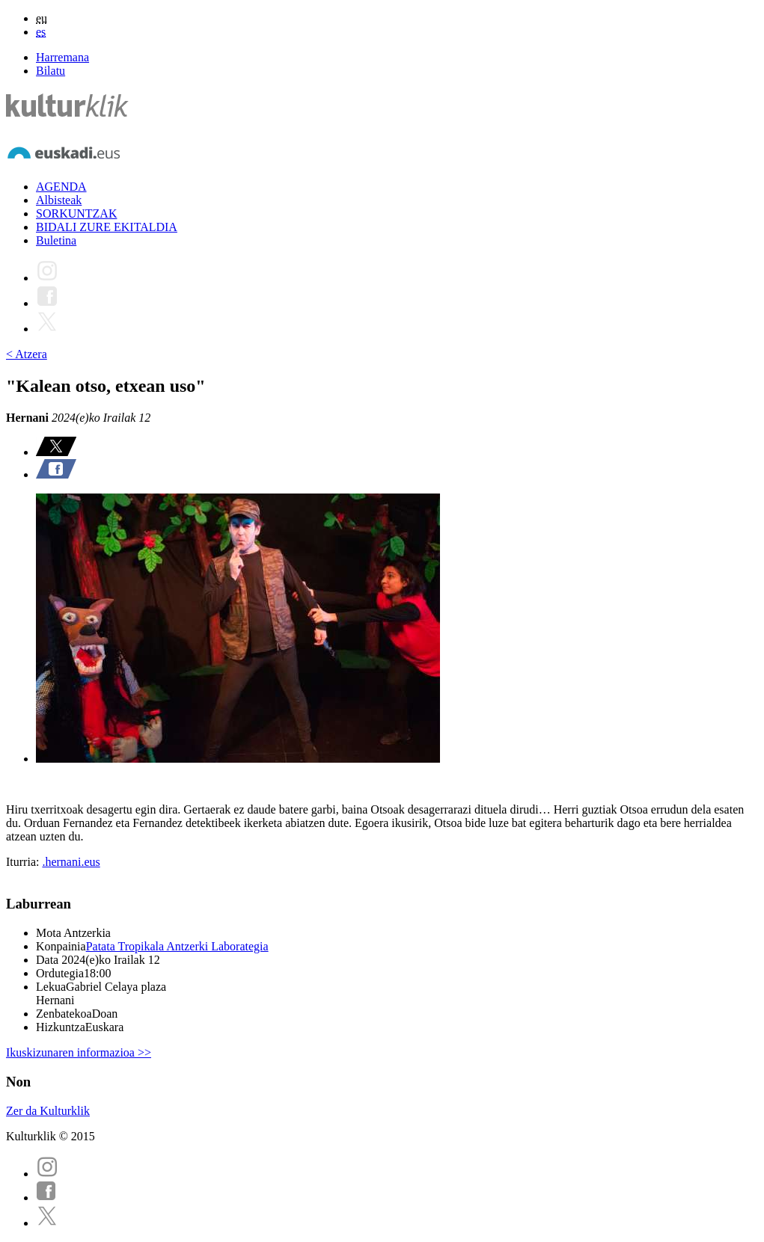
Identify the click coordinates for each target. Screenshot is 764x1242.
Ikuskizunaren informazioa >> (78, 1052)
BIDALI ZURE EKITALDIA (106, 227)
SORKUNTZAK (76, 213)
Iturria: (24, 861)
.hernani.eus (71, 861)
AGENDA (61, 186)
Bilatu (50, 70)
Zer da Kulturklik (48, 1110)
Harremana (62, 57)
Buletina (56, 240)
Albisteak (59, 200)
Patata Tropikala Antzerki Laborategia (177, 946)
